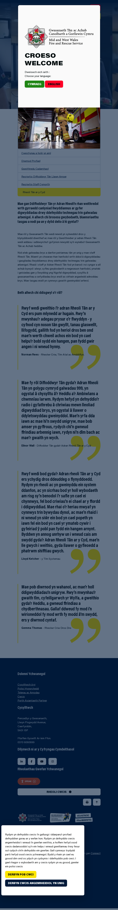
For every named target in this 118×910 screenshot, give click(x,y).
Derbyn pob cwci (21, 874)
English (54, 84)
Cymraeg (34, 84)
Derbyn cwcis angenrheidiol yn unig (36, 883)
